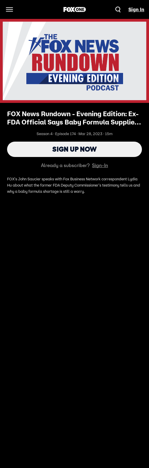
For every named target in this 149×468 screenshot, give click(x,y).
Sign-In (100, 165)
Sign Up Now (74, 149)
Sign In (136, 9)
